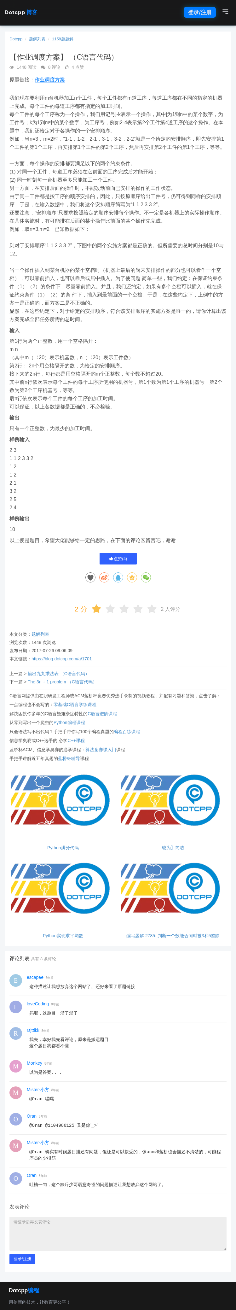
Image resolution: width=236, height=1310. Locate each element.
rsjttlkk (33, 1030)
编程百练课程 (127, 731)
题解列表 (37, 39)
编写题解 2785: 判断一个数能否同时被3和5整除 (173, 935)
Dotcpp (21, 12)
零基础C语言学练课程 (75, 704)
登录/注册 (199, 12)
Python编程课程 (69, 722)
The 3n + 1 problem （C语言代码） (62, 681)
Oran (32, 1116)
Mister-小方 (38, 1089)
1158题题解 (62, 39)
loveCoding (38, 1003)
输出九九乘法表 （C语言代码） (58, 673)
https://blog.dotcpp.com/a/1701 (62, 658)
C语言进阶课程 (102, 713)
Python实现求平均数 (63, 935)
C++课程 (75, 740)
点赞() (118, 558)
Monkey (34, 1063)
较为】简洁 (173, 847)
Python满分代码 (63, 847)
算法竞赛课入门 (100, 749)
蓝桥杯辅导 (69, 758)
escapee (35, 977)
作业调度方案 (50, 79)
